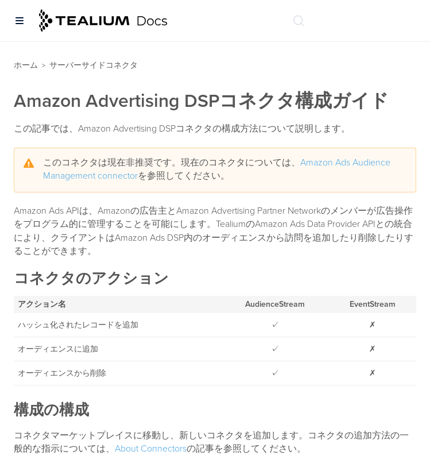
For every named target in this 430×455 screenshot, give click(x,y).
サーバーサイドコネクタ (93, 65)
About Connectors (151, 448)
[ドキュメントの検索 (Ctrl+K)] (298, 20)
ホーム (26, 65)
